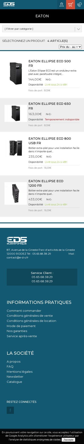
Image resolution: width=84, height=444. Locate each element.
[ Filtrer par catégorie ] (19, 28)
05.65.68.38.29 (42, 277)
